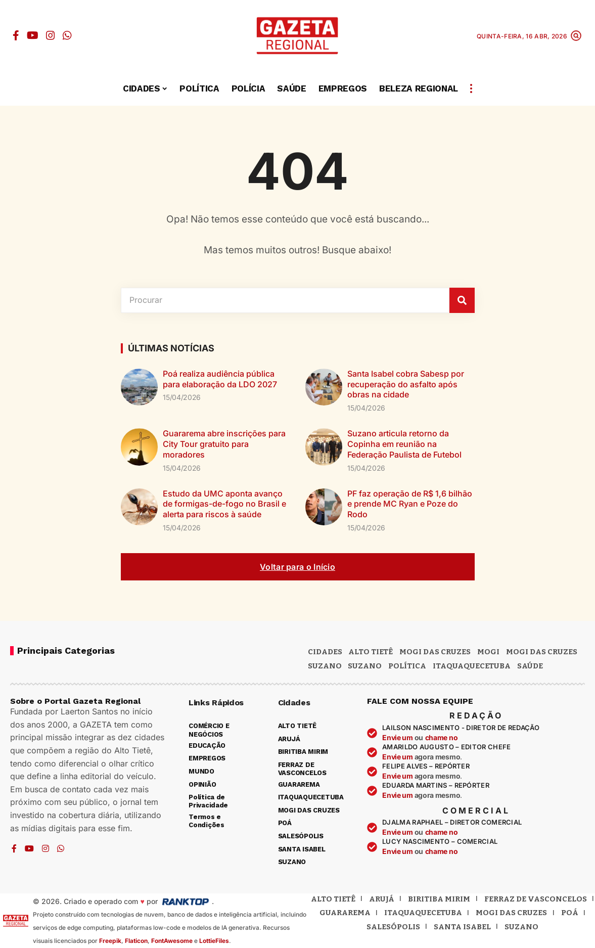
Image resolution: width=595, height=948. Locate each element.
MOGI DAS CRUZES (435, 651)
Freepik (110, 940)
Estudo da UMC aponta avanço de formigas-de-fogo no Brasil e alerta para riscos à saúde (224, 504)
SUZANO (365, 665)
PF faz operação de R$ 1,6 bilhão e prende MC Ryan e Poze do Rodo (409, 504)
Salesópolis (393, 926)
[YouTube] (32, 35)
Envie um (398, 737)
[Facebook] (16, 35)
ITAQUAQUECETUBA (472, 665)
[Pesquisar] (462, 300)
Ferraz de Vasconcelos (535, 899)
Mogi (488, 651)
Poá (569, 912)
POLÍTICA (407, 665)
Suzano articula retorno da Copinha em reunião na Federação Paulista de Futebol (404, 444)
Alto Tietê (370, 651)
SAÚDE (530, 665)
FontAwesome (172, 940)
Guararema (345, 912)
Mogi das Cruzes (541, 651)
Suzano (325, 665)
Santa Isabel (462, 926)
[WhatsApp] (67, 35)
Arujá (381, 899)
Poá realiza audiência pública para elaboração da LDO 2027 (220, 379)
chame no (441, 737)
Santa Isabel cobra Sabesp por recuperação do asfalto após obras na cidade (405, 384)
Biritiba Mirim (439, 899)
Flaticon (136, 940)
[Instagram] (50, 35)
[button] (576, 35)
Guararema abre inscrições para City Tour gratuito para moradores (224, 444)
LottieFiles (214, 940)
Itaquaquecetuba (423, 912)
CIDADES (325, 651)
